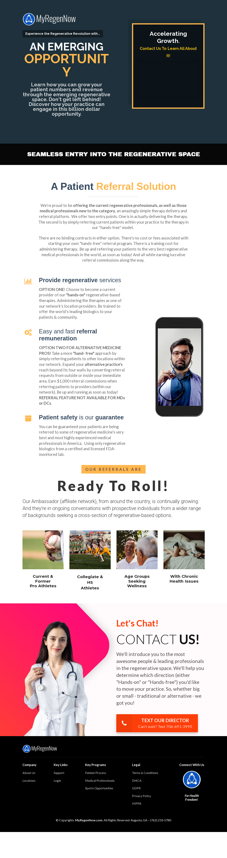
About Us (28, 773)
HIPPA (136, 803)
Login (57, 780)
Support (59, 773)
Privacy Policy (141, 796)
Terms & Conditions (145, 773)
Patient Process (95, 773)
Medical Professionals (100, 780)
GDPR (136, 788)
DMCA (137, 780)
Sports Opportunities (99, 788)
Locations (28, 780)
